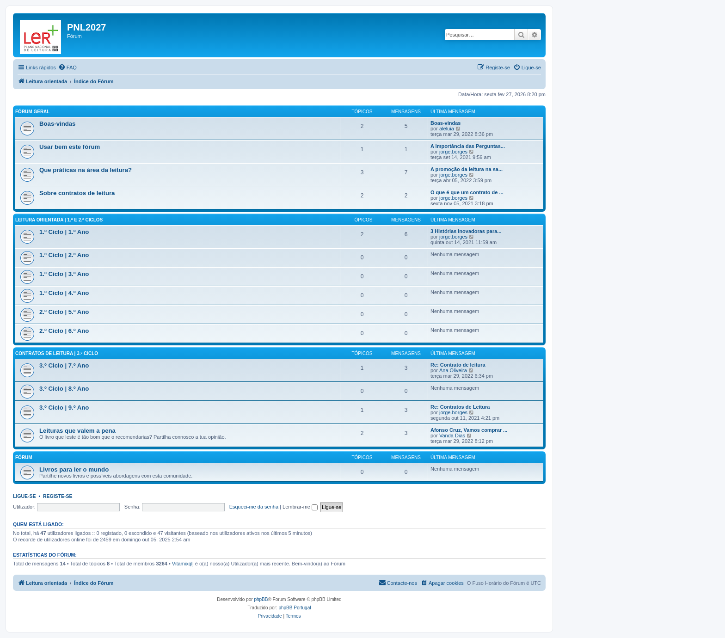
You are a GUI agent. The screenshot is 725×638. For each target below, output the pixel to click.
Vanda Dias (452, 435)
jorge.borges (453, 151)
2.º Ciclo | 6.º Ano (64, 330)
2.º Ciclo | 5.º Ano (64, 311)
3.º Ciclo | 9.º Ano (64, 407)
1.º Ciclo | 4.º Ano (64, 292)
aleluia (446, 128)
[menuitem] (67, 67)
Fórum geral (32, 111)
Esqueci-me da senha (253, 506)
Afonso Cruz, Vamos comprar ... (468, 430)
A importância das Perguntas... (467, 146)
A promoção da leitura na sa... (466, 169)
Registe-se (58, 496)
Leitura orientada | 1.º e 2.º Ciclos (59, 219)
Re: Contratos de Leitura (460, 407)
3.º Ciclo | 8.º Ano (64, 388)
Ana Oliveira (453, 370)
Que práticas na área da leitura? (85, 169)
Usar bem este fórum (69, 146)
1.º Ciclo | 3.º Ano (64, 273)
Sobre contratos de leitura (77, 193)
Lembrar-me (300, 506)
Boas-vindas (57, 123)
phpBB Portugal (294, 607)
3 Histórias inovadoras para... (465, 231)
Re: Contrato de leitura (457, 365)
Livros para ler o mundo (74, 469)
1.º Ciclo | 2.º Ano (64, 255)
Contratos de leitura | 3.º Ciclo (56, 353)
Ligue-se (24, 496)
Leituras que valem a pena (77, 430)
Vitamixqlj (183, 563)
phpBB (261, 599)
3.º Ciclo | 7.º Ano (64, 365)
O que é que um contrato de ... (467, 192)
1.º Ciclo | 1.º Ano (64, 231)
